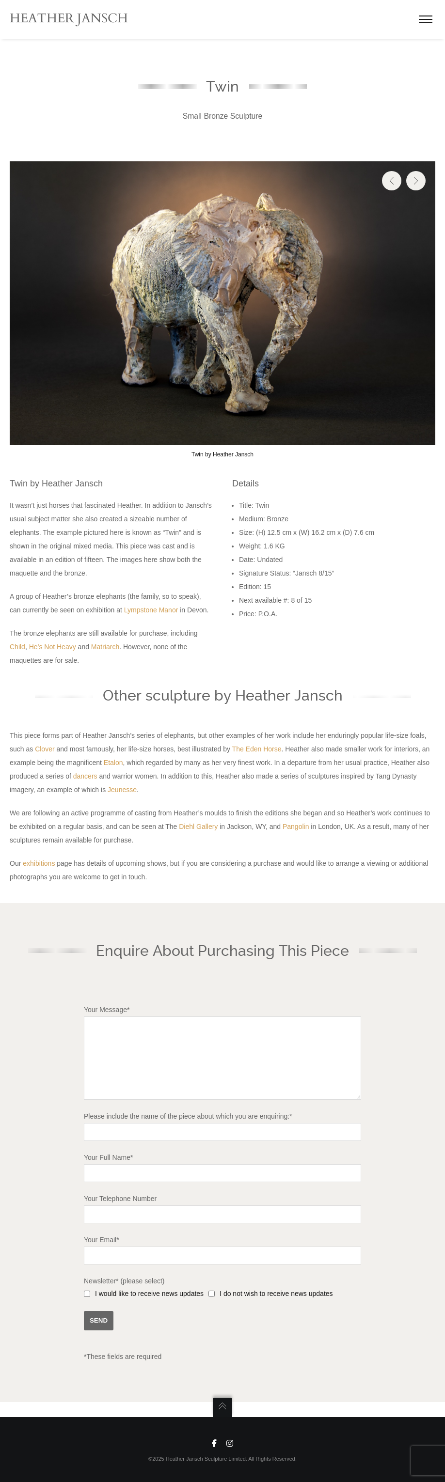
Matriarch (105, 647)
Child (17, 647)
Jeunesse (122, 790)
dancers (85, 776)
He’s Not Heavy (52, 647)
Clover (44, 749)
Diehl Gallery (198, 826)
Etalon (113, 762)
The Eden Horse (257, 749)
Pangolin (296, 826)
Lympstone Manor (151, 610)
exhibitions (39, 863)
